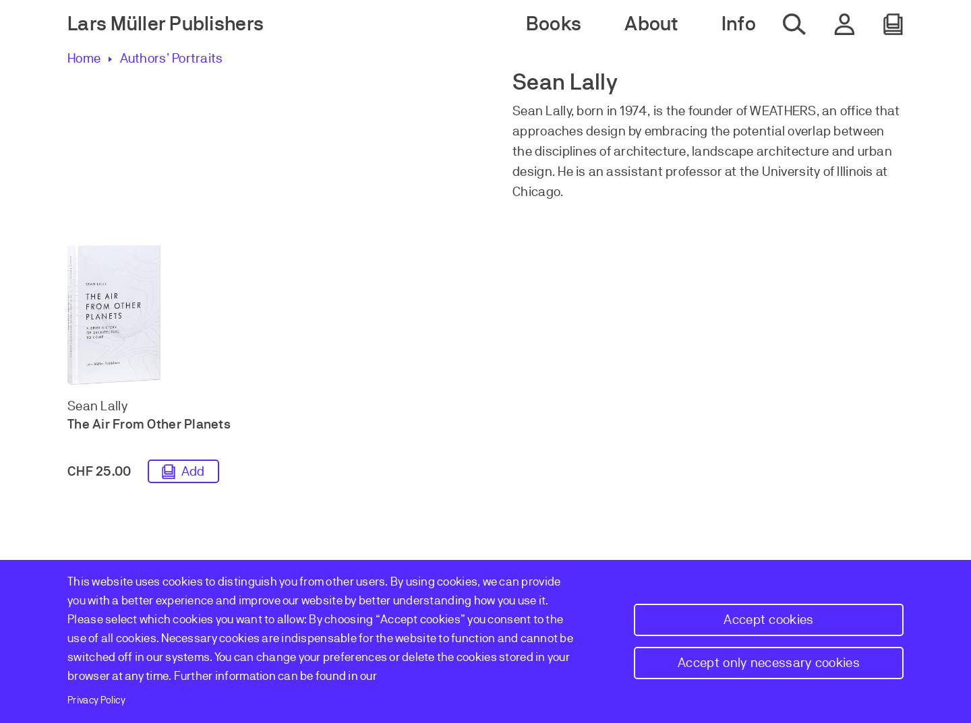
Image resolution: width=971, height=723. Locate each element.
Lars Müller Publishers (165, 24)
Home (83, 58)
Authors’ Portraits (171, 58)
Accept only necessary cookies (769, 662)
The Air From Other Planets (149, 424)
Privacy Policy (96, 700)
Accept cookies (768, 619)
